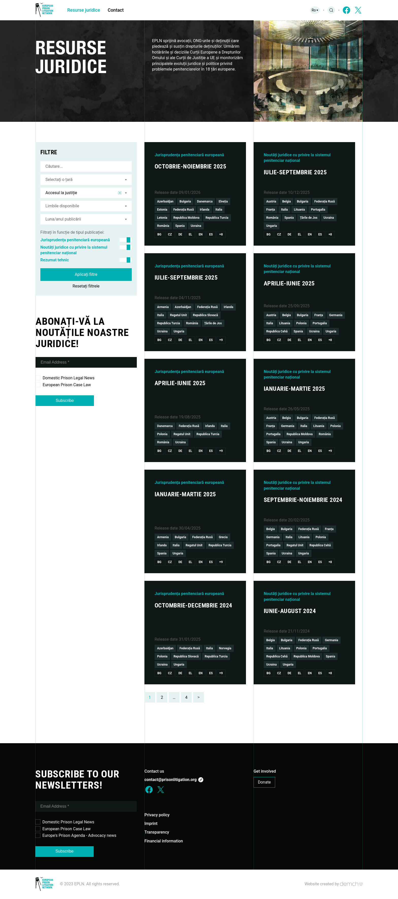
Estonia (162, 209)
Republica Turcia (217, 217)
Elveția (223, 201)
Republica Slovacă (205, 315)
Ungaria (271, 226)
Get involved (265, 771)
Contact (116, 10)
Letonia (162, 217)
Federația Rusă (183, 209)
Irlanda (204, 209)
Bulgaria (185, 201)
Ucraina (196, 226)
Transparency (156, 832)
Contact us (154, 771)
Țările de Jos (308, 217)
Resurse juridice (83, 10)
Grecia (223, 537)
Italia (218, 209)
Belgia (286, 201)
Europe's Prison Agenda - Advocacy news (75, 835)
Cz (170, 234)
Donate (264, 782)
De (180, 234)
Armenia (163, 307)
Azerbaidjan (165, 201)
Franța (270, 209)
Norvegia (225, 648)
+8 (221, 234)
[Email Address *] (86, 362)
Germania (335, 315)
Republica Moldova (186, 217)
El (190, 234)
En (201, 234)
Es (211, 234)
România (163, 226)
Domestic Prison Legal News (65, 377)
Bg (159, 234)
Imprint (150, 823)
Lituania (299, 209)
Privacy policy (157, 814)
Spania (180, 226)
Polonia (301, 323)
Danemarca (204, 201)
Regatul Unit (178, 315)
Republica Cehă (277, 331)
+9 (221, 340)
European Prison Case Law (63, 384)
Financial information (163, 841)
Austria (271, 201)
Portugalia (318, 209)
